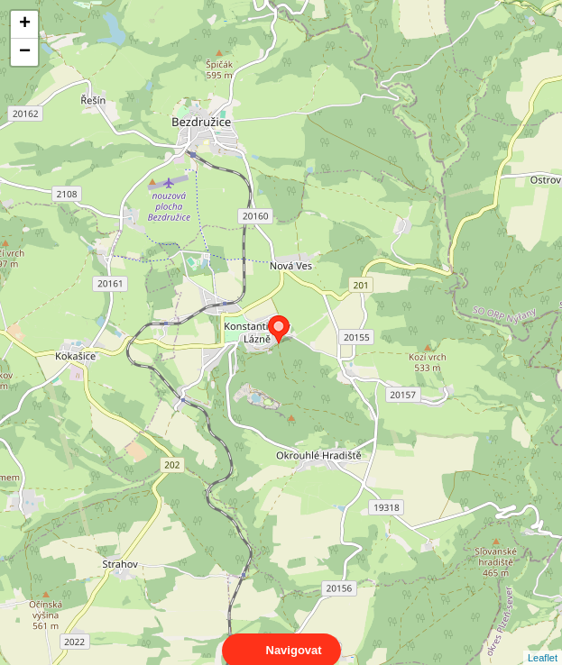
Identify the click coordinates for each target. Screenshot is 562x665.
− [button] (25, 52)
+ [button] (25, 24)
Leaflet (542, 641)
